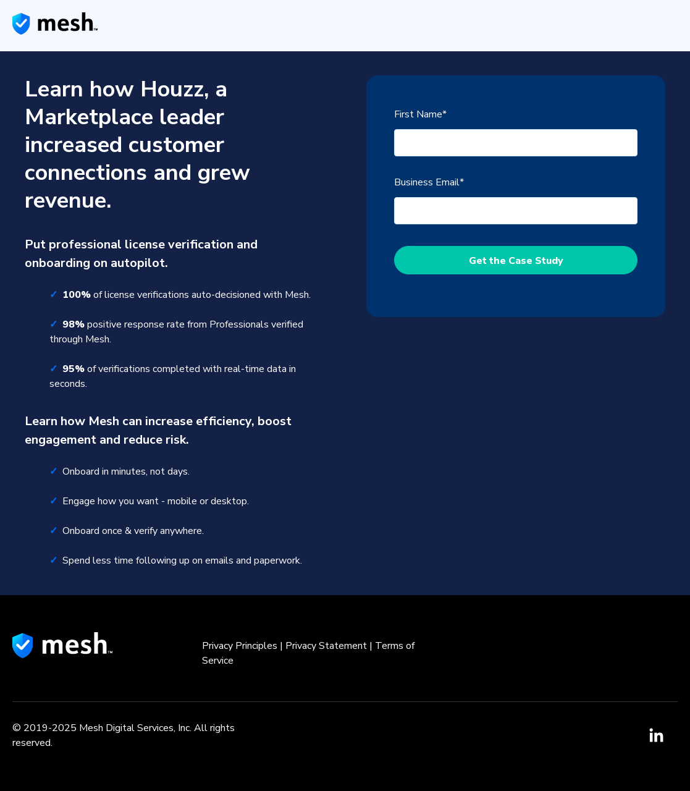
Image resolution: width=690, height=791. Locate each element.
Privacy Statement (326, 646)
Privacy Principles (239, 646)
